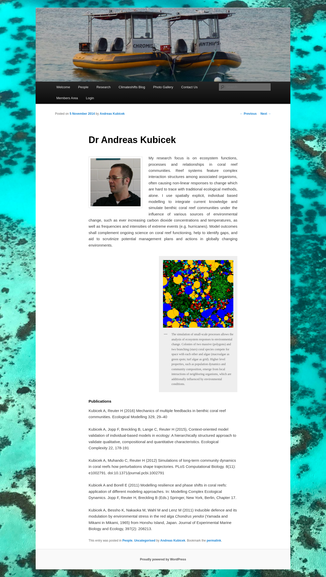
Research (104, 87)
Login (90, 98)
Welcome (63, 87)
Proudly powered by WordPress (163, 559)
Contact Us (189, 87)
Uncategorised (144, 540)
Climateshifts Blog (132, 87)
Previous (248, 114)
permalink (214, 540)
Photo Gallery (163, 87)
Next (266, 114)
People (83, 87)
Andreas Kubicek (112, 114)
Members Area (67, 98)
